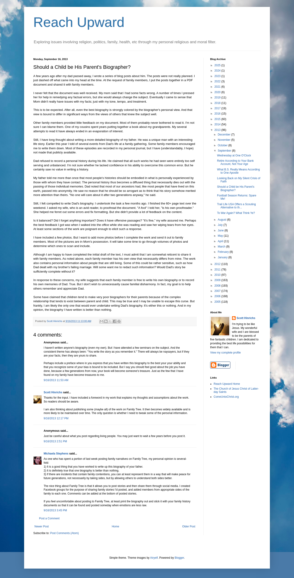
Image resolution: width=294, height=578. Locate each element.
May (221, 235)
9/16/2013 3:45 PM (55, 510)
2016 (218, 113)
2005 (218, 301)
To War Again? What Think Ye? (236, 213)
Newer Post (41, 526)
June (221, 230)
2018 (218, 103)
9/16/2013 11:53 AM (56, 380)
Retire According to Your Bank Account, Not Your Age (235, 162)
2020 (218, 92)
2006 (218, 296)
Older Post (188, 526)
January (223, 257)
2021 (218, 86)
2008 (218, 285)
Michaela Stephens (56, 453)
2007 (218, 291)
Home (115, 526)
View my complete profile (225, 352)
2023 (218, 76)
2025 (218, 65)
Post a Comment (49, 518)
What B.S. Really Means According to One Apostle (238, 171)
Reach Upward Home (227, 383)
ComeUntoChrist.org (226, 396)
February (223, 251)
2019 (218, 97)
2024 (218, 70)
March (222, 246)
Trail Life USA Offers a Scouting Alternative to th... (236, 206)
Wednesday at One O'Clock (234, 155)
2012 (218, 264)
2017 (218, 108)
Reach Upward (78, 22)
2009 (218, 280)
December (224, 134)
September (225, 150)
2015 (218, 119)
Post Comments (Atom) (64, 533)
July (220, 225)
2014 (218, 124)
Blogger (179, 557)
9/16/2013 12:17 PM (56, 418)
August (222, 219)
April (221, 241)
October (223, 145)
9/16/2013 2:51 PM (55, 441)
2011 (218, 269)
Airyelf (154, 557)
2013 (218, 130)
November (224, 139)
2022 (218, 81)
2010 (218, 274)
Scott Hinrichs (53, 392)
